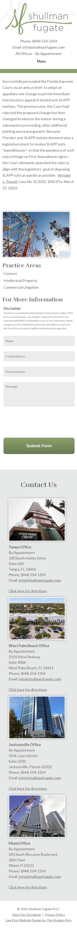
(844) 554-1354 (44, 41)
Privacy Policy (55, 915)
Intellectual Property (20, 280)
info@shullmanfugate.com (44, 47)
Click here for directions (28, 591)
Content (10, 273)
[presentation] (34, 421)
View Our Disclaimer (26, 915)
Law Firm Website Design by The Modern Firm (38, 920)
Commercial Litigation (21, 287)
